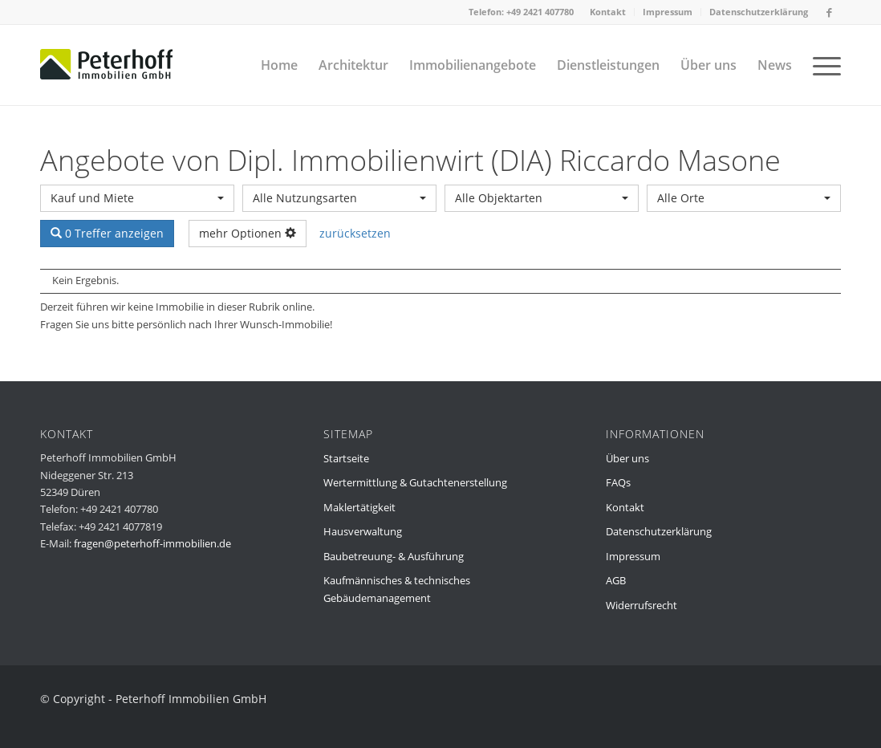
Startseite (346, 458)
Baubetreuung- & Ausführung (393, 556)
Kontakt (608, 12)
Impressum (667, 12)
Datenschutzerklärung (758, 12)
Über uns (627, 458)
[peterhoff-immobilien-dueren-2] (106, 65)
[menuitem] (608, 12)
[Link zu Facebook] (829, 12)
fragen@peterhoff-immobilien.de (152, 543)
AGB (616, 580)
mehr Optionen (247, 233)
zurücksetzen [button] (355, 233)
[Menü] (821, 65)
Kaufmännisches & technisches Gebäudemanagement (396, 588)
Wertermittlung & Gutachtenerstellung (415, 482)
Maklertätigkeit (359, 507)
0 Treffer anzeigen (107, 233)
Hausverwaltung (362, 531)
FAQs (618, 482)
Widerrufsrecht (641, 605)
